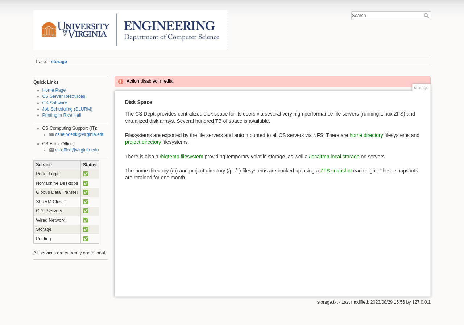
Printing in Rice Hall (61, 115)
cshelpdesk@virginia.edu (79, 134)
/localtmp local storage (334, 156)
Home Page (54, 90)
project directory (143, 142)
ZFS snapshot (336, 171)
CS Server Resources (63, 96)
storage (59, 61)
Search (427, 15)
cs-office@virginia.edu (77, 150)
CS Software (54, 102)
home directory (366, 135)
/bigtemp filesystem (181, 156)
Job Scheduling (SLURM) (67, 109)
